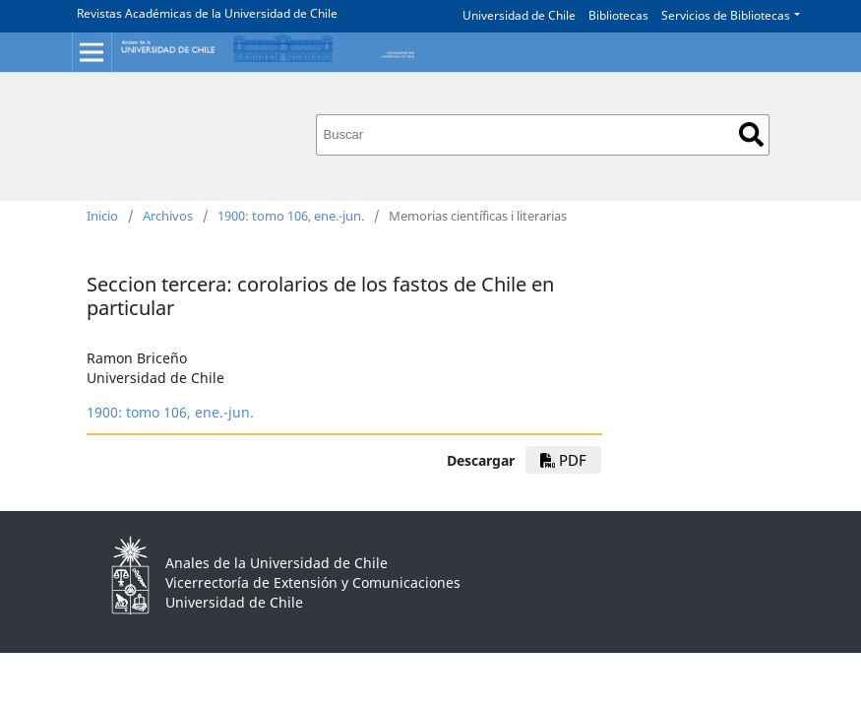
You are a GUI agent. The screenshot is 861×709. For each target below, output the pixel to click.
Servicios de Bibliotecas (725, 15)
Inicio (102, 216)
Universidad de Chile (519, 15)
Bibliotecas (618, 15)
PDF (563, 460)
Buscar (751, 134)
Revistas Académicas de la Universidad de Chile (207, 13)
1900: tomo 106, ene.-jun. (290, 216)
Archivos (168, 216)
